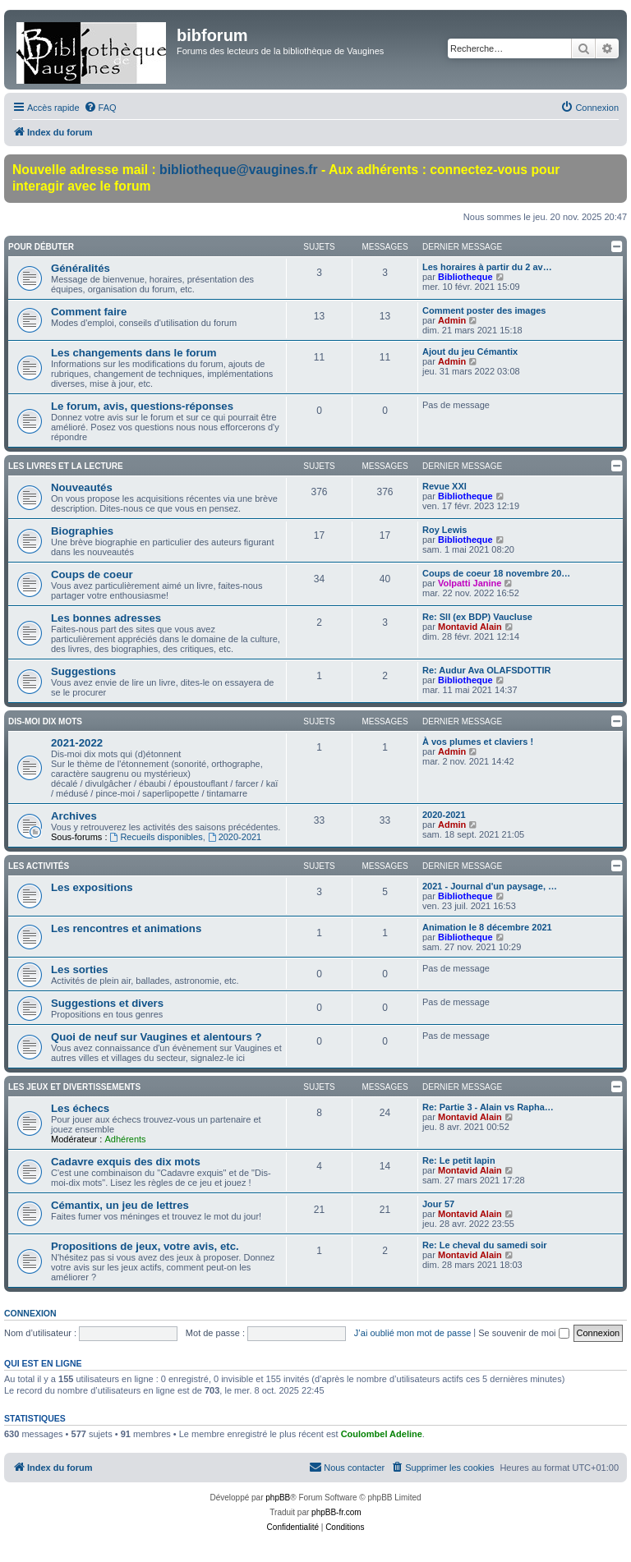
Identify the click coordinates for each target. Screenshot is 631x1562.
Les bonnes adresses (106, 618)
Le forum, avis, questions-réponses (142, 406)
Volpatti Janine (469, 583)
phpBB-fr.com (336, 1512)
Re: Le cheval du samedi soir (484, 1245)
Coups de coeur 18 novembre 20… (496, 573)
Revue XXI (444, 486)
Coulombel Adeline (381, 1434)
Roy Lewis (444, 530)
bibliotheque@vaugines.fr (238, 170)
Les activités (38, 866)
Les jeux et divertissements (74, 1086)
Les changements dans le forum (134, 353)
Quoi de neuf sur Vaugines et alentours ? (156, 1037)
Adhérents (124, 1139)
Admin (452, 320)
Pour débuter (41, 246)
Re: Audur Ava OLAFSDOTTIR (486, 670)
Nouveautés (82, 487)
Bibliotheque (465, 277)
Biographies (82, 531)
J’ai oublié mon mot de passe (412, 1333)
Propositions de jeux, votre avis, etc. (145, 1246)
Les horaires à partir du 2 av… (487, 267)
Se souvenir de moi (523, 1333)
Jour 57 (438, 1204)
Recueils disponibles (156, 837)
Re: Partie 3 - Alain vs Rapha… (488, 1107)
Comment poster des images (484, 310)
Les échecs (80, 1108)
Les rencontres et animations (126, 928)
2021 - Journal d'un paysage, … (489, 886)
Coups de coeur (92, 574)
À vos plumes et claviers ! (477, 742)
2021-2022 (77, 743)
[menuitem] (100, 107)
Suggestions (83, 671)
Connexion (30, 1313)
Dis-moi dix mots (45, 721)
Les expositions (92, 887)
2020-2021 (234, 837)
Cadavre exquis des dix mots (125, 1161)
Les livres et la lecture (65, 466)
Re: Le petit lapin (458, 1160)
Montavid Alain (470, 627)
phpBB (277, 1497)
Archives (74, 816)
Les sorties (79, 969)
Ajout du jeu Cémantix (470, 351)
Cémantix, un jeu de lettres (120, 1205)
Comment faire (89, 312)
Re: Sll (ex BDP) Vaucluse (477, 617)
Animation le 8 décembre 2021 (487, 927)
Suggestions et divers (107, 1003)
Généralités (80, 268)
